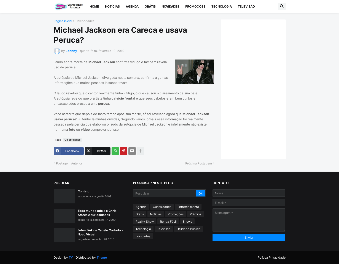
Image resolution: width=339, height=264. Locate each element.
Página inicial (63, 21)
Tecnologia (221, 6)
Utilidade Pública (188, 229)
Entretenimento (188, 207)
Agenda (132, 6)
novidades (143, 236)
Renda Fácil (168, 221)
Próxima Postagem (198, 163)
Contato (84, 191)
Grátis (150, 6)
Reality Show (145, 221)
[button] (282, 6)
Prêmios (195, 214)
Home (94, 6)
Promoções (195, 6)
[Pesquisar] (165, 193)
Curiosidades (162, 207)
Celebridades (84, 21)
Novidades (170, 6)
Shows (187, 221)
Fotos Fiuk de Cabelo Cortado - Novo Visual (100, 232)
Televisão (246, 6)
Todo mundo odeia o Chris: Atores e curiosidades (97, 212)
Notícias (112, 6)
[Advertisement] (257, 89)
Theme (102, 257)
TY (71, 257)
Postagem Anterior (69, 163)
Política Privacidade (272, 257)
